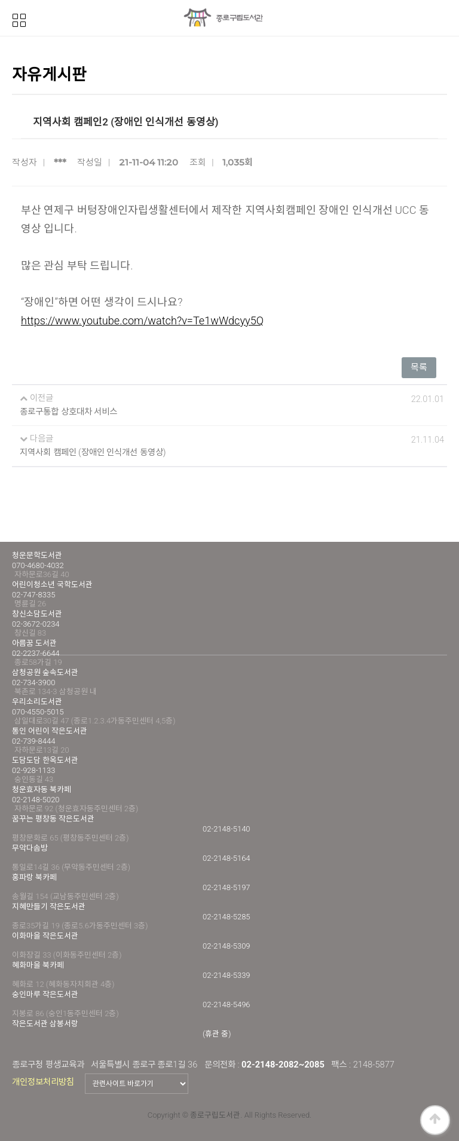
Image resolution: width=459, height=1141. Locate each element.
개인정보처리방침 (43, 1081)
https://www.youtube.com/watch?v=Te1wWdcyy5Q (142, 320)
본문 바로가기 (0, 0)
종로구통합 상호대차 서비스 (68, 412)
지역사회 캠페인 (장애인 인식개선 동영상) (93, 452)
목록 (419, 367)
